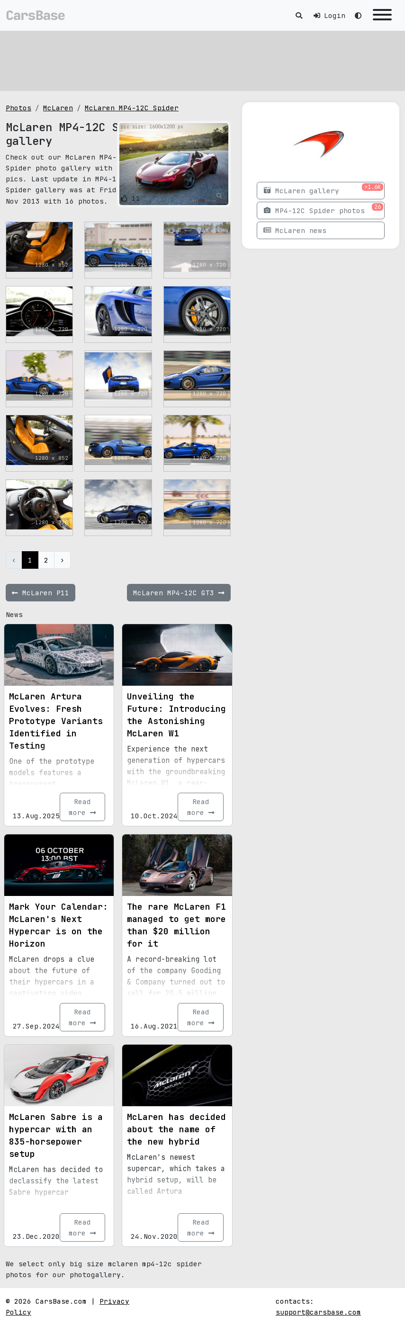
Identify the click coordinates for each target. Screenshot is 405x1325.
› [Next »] (62, 559)
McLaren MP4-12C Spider (132, 107)
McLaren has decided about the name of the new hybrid (176, 1129)
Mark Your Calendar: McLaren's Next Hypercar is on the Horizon (58, 925)
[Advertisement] (202, 59)
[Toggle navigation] (382, 15)
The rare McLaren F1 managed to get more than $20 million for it (176, 925)
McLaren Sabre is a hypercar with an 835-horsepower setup (56, 1135)
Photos (18, 107)
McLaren (58, 107)
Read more (82, 807)
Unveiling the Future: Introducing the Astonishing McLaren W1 (176, 715)
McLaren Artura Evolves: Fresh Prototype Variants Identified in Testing (56, 721)
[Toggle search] (299, 15)
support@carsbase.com (318, 1311)
